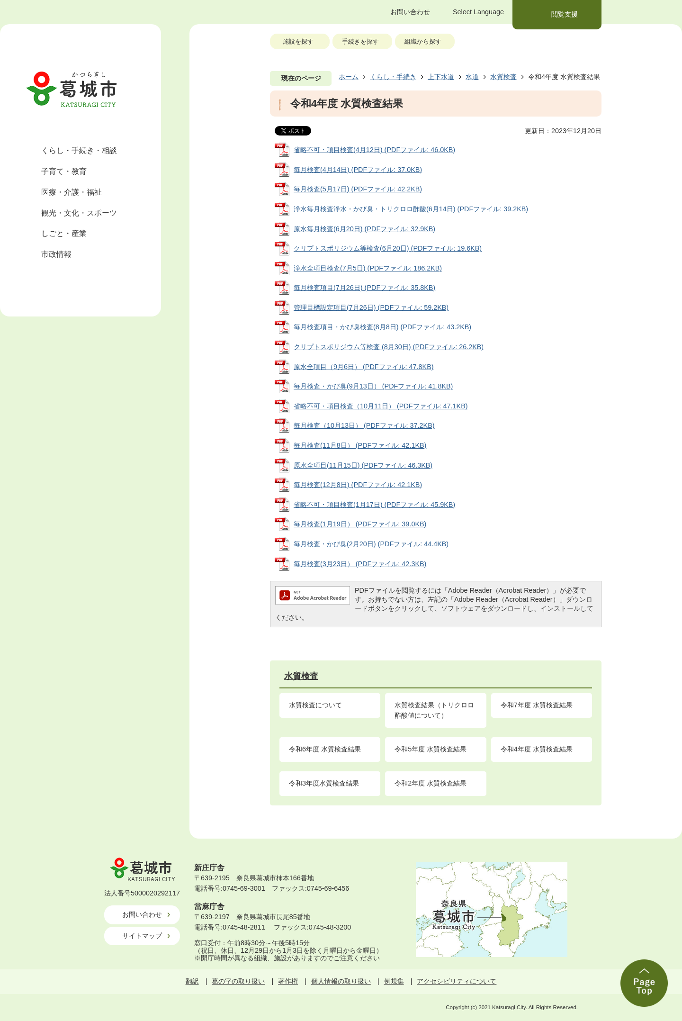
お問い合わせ (142, 914)
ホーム (349, 77)
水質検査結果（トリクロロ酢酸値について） (434, 710)
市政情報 (56, 254)
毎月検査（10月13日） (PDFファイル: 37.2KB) (364, 425)
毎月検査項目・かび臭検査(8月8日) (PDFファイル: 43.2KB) (382, 327)
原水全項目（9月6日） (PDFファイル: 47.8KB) (364, 366)
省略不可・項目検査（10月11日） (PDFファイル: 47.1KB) (381, 406)
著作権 (288, 981)
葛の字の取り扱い (238, 981)
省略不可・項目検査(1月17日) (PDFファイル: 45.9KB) (374, 504)
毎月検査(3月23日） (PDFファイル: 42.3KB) (360, 564)
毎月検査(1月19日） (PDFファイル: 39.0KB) (360, 524)
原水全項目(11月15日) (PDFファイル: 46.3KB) (363, 465)
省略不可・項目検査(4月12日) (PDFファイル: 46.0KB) (374, 150)
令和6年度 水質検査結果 (325, 749)
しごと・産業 (64, 233)
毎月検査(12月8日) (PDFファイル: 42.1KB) (358, 484)
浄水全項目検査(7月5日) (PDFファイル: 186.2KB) (368, 268)
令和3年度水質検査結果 (324, 783)
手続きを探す (360, 41)
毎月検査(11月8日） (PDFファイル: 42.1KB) (360, 445)
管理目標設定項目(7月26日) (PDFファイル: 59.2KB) (371, 307)
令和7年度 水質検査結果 (537, 705)
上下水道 (441, 77)
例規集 (394, 981)
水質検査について (315, 705)
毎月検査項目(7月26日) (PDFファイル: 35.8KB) (364, 287)
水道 (472, 77)
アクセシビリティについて (456, 981)
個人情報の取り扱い (341, 981)
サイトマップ (142, 936)
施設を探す (298, 41)
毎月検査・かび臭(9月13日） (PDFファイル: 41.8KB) (373, 386)
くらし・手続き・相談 (79, 150)
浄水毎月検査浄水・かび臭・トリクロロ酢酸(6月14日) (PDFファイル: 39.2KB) (411, 209)
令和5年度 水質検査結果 (431, 749)
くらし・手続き (393, 77)
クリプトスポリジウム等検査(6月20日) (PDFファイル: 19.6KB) (388, 248)
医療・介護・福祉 (71, 192)
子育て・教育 (64, 171)
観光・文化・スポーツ (79, 213)
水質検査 (503, 77)
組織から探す (422, 41)
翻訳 (192, 981)
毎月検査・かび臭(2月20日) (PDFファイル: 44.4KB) (371, 544)
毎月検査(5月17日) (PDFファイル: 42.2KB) (358, 189)
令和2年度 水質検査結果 (431, 783)
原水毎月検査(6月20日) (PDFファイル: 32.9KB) (364, 229)
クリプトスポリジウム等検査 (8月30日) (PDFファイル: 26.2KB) (389, 347)
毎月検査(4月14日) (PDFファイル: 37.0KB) (358, 169)
